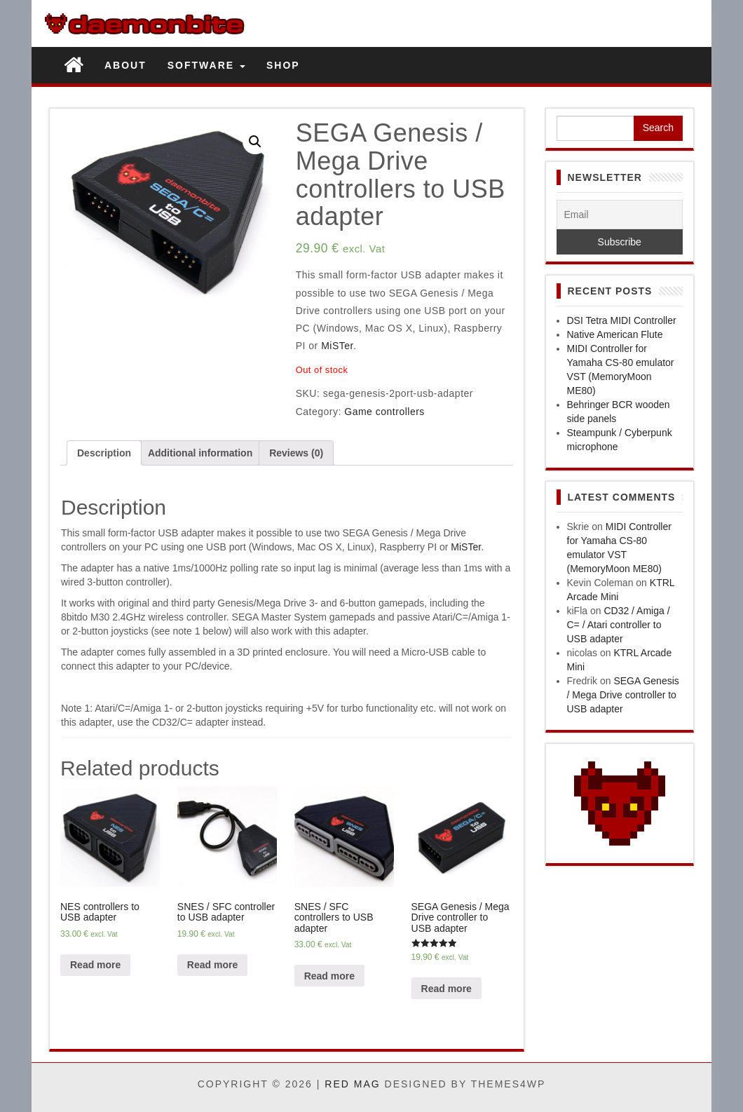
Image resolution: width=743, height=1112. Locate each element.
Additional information (200, 453)
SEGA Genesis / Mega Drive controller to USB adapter (623, 694)
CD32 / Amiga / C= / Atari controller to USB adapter (618, 624)
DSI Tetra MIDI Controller (621, 320)
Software (206, 65)
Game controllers (384, 411)
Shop (283, 65)
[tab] (104, 453)
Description (104, 453)
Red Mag (352, 1084)
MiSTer (337, 345)
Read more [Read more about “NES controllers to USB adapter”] (95, 964)
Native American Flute (615, 334)
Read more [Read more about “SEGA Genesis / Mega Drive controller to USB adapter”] (446, 988)
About (125, 65)
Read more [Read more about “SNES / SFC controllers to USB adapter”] (329, 976)
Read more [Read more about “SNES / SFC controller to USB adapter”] (212, 964)
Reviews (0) (296, 453)
